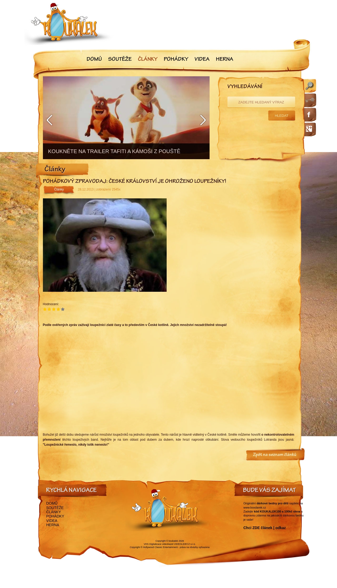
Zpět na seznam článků (274, 455)
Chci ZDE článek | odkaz (265, 528)
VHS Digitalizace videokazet (159, 544)
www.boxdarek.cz (255, 507)
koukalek (173, 541)
